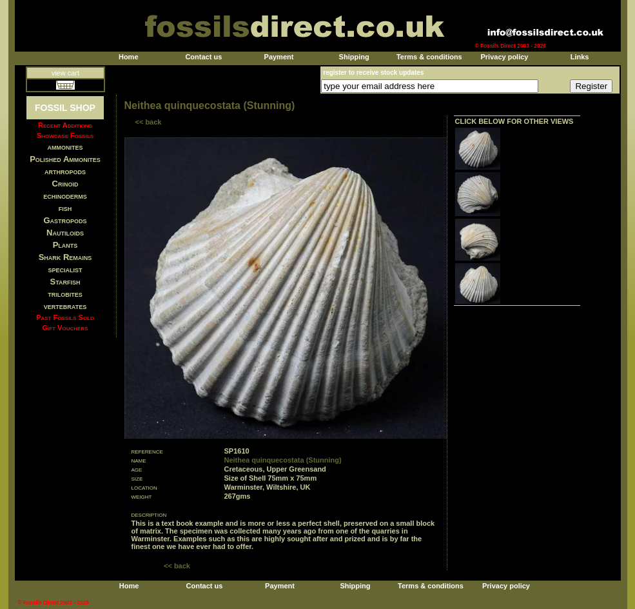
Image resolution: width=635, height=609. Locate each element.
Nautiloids (65, 232)
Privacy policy (504, 57)
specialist (65, 269)
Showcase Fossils (65, 135)
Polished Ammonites (65, 159)
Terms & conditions (429, 57)
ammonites (65, 147)
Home (129, 57)
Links (580, 57)
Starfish (65, 281)
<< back (148, 122)
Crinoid (65, 183)
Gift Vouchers (65, 328)
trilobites (65, 294)
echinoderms (65, 196)
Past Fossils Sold (65, 317)
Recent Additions (65, 125)
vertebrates (65, 306)
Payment (279, 57)
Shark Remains (65, 257)
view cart (65, 73)
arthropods (65, 171)
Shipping (354, 57)
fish (65, 208)
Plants (65, 245)
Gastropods (64, 220)
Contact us (203, 57)
